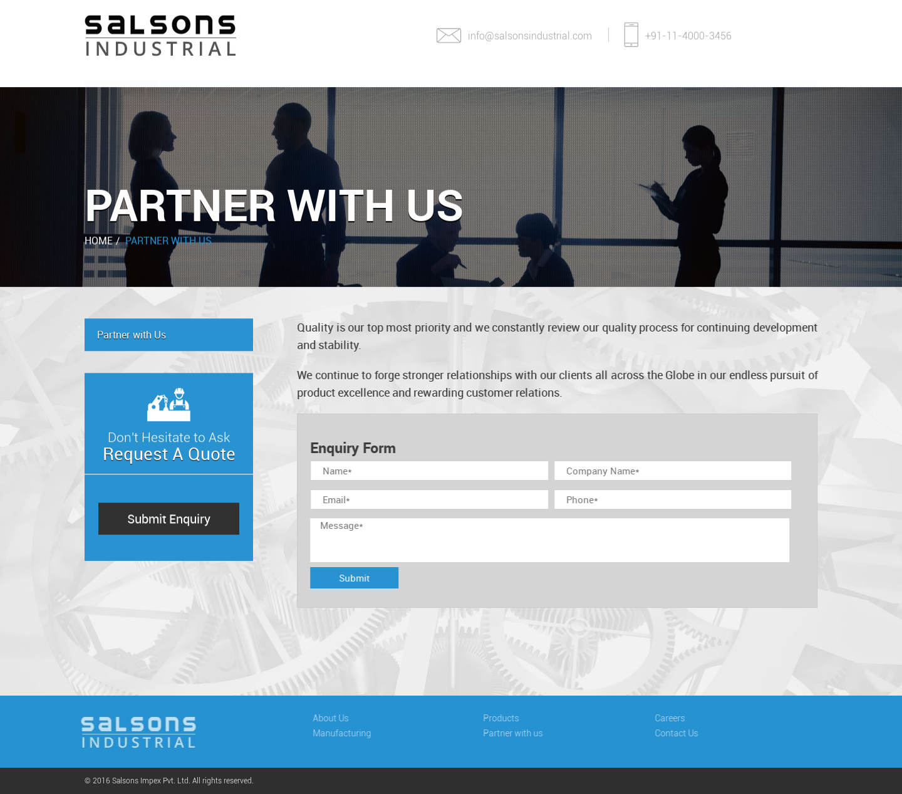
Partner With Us (552, 87)
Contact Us (760, 87)
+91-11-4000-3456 (678, 31)
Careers (664, 87)
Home (121, 87)
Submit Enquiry (168, 519)
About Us (205, 87)
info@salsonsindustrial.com (514, 34)
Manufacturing (318, 87)
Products (434, 87)
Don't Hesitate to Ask (169, 441)
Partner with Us (168, 240)
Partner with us (516, 733)
